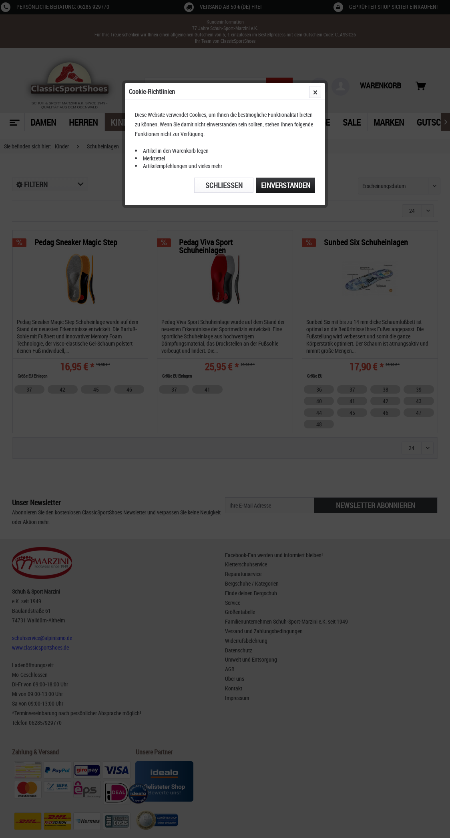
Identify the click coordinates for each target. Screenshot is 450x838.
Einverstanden (285, 185)
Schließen (224, 185)
